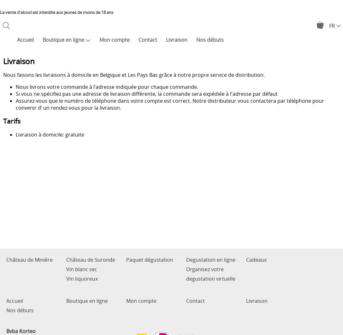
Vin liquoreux (82, 278)
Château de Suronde (90, 259)
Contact (148, 39)
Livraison (176, 39)
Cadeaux (256, 259)
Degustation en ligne (210, 259)
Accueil (25, 39)
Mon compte (114, 39)
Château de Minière (29, 259)
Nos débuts (210, 39)
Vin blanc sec (81, 269)
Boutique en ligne (67, 39)
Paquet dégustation (149, 259)
